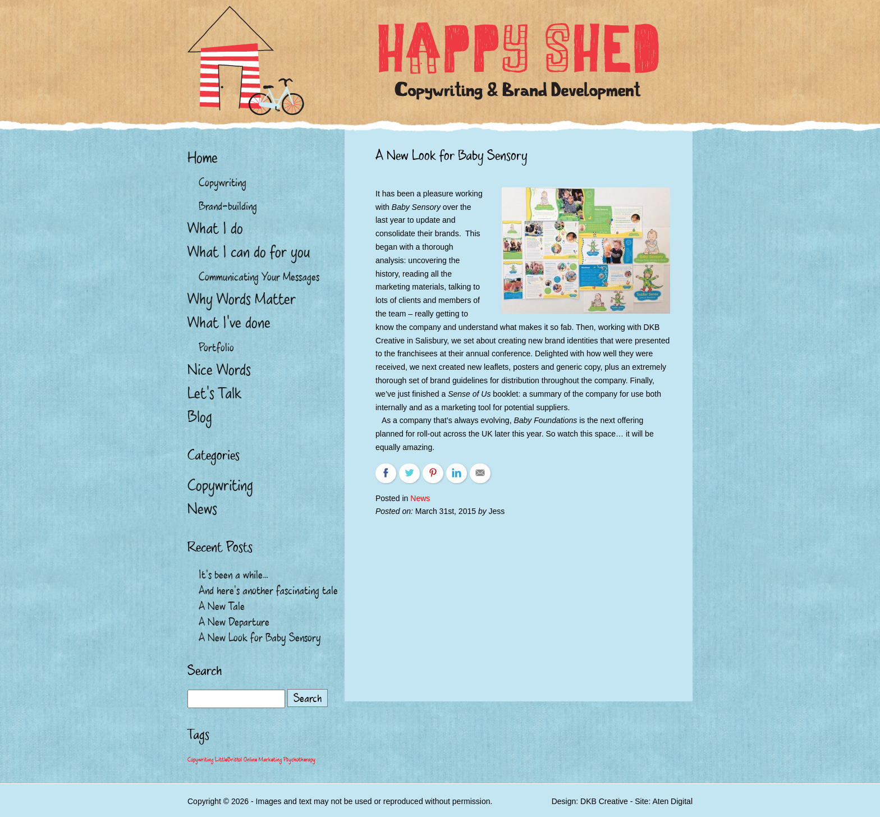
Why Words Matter (241, 299)
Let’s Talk (214, 393)
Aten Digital (672, 801)
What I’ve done (229, 322)
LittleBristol (228, 759)
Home (202, 157)
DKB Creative (604, 801)
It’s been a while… (233, 574)
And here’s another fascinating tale (268, 590)
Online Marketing (263, 759)
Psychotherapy (299, 759)
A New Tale (222, 606)
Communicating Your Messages (259, 276)
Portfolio (216, 347)
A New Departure (234, 621)
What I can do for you (248, 252)
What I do (215, 228)
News (420, 498)
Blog (199, 417)
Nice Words (219, 370)
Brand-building (228, 206)
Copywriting (222, 182)
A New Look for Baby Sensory (260, 637)
